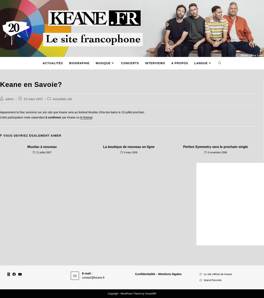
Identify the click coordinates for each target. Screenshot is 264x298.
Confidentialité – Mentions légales (158, 274)
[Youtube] (20, 275)
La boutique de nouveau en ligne (128, 147)
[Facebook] (14, 275)
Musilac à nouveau (42, 147)
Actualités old (62, 99)
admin (10, 99)
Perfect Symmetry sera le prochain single (215, 147)
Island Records (213, 280)
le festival (86, 117)
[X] (8, 275)
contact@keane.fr (93, 277)
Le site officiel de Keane (218, 274)
